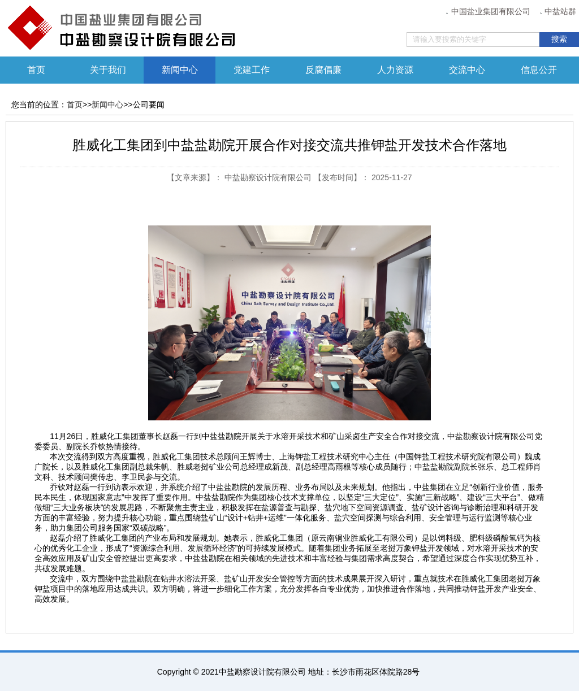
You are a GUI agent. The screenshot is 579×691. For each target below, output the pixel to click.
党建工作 (252, 70)
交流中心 (467, 70)
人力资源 (395, 70)
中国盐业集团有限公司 (490, 11)
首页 (36, 70)
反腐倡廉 (323, 70)
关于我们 (108, 70)
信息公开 (539, 70)
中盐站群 (560, 11)
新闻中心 (180, 70)
